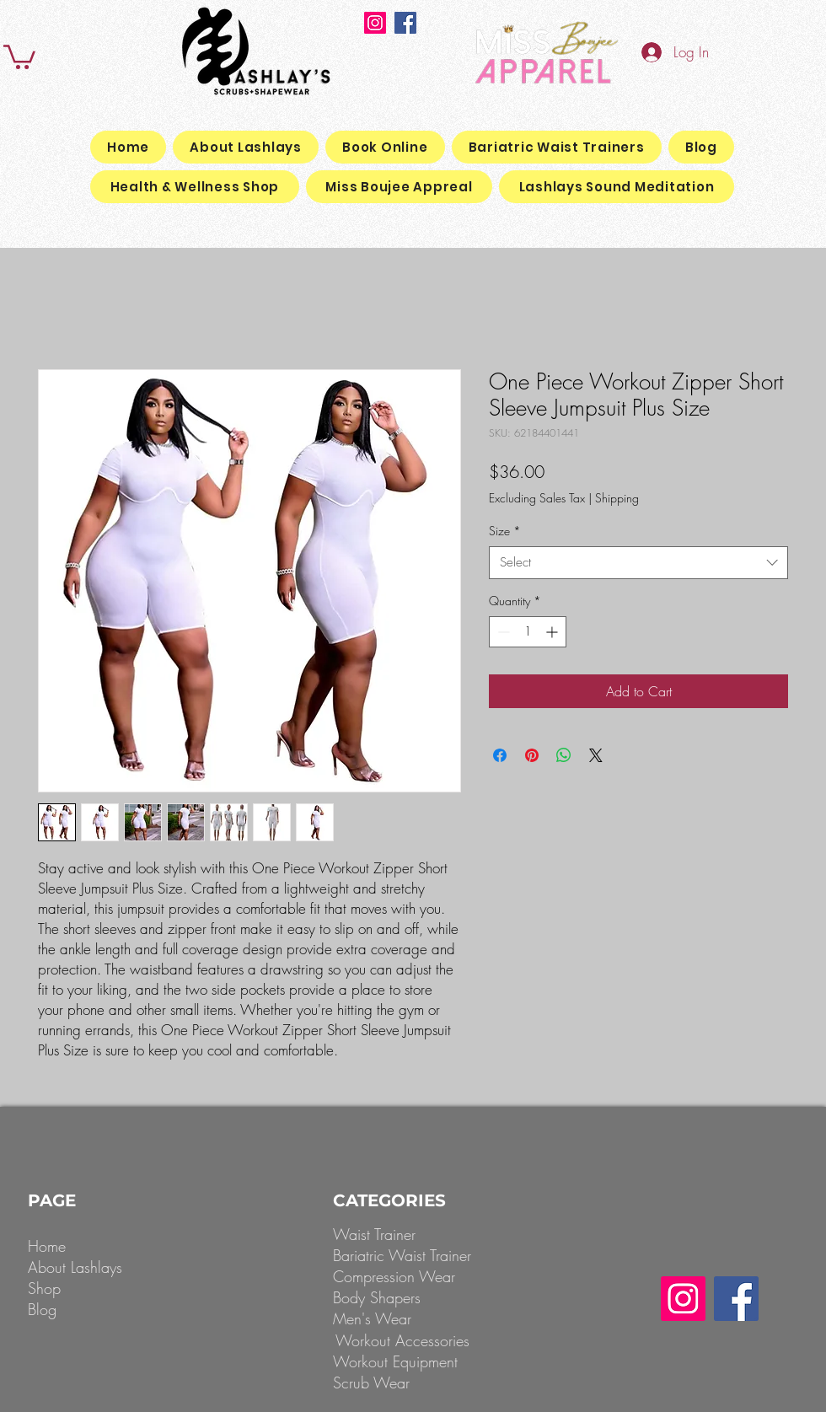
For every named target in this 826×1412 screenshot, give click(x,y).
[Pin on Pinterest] (532, 755)
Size (505, 531)
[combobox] (638, 562)
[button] (19, 55)
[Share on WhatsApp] (564, 755)
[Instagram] (375, 23)
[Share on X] (596, 755)
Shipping (617, 498)
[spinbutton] (527, 632)
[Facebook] (405, 23)
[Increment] (553, 632)
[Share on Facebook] (500, 755)
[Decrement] (501, 632)
